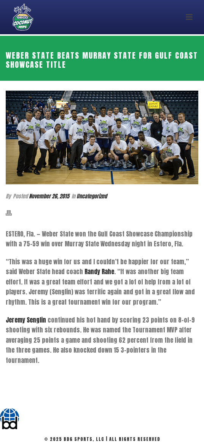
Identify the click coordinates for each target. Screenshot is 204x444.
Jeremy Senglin (26, 319)
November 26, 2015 (49, 196)
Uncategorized (91, 196)
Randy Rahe (99, 271)
